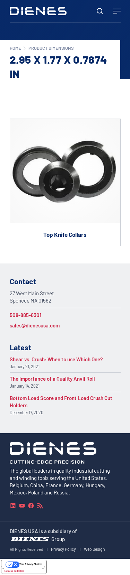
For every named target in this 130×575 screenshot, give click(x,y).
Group (58, 539)
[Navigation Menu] (116, 11)
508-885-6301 (25, 315)
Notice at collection (14, 571)
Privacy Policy (63, 549)
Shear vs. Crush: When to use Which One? (56, 359)
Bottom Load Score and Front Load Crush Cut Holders (61, 401)
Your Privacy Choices (30, 564)
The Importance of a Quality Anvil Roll (52, 378)
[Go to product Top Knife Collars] (65, 182)
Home (15, 48)
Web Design (94, 549)
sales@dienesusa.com (35, 325)
